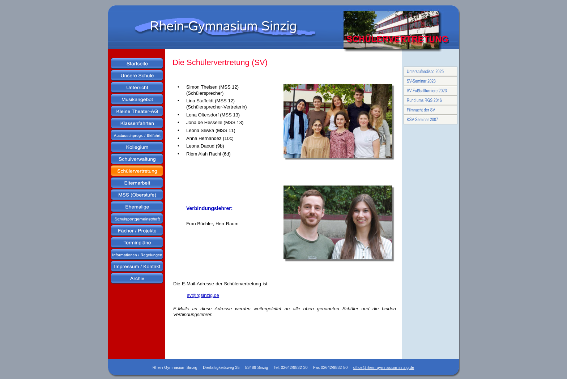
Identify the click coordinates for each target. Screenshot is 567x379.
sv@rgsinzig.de (203, 295)
